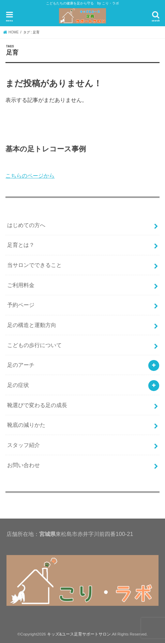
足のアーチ (20, 365)
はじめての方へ (26, 225)
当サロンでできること (34, 265)
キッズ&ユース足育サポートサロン (79, 634)
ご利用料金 (20, 285)
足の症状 (18, 385)
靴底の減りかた (26, 425)
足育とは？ (20, 245)
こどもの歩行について (34, 345)
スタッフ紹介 (23, 445)
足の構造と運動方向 (31, 325)
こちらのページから (30, 176)
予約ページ (20, 305)
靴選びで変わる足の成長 (37, 405)
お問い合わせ (23, 465)
